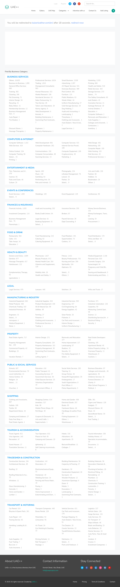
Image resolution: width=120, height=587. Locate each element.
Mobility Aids (41, 272)
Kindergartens (68, 380)
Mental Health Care (44, 261)
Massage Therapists (17, 131)
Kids (38, 405)
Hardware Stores (69, 408)
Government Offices (43, 388)
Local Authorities (16, 374)
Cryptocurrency (69, 154)
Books (65, 405)
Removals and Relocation (98, 117)
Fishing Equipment (70, 416)
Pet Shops (40, 411)
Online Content (16, 151)
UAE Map (51, 11)
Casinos (13, 177)
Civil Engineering (69, 307)
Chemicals (93, 480)
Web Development (43, 111)
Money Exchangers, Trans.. (98, 214)
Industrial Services (70, 301)
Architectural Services (18, 464)
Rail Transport (41, 542)
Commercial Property (18, 348)
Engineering (68, 304)
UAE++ (34, 582)
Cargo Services (95, 514)
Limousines (40, 520)
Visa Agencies (16, 436)
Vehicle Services (69, 508)
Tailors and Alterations (45, 106)
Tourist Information (97, 434)
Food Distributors (96, 236)
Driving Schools (42, 539)
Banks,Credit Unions (44, 213)
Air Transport (94, 520)
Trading (40, 83)
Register (63, 4)
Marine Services (95, 531)
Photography (68, 171)
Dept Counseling (69, 221)
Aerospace (14, 320)
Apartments (67, 439)
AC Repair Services (70, 86)
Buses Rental (42, 511)
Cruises (91, 542)
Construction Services (18, 461)
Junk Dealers (94, 100)
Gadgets (92, 405)
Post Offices (67, 385)
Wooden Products (70, 478)
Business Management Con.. (17, 220)
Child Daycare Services (45, 380)
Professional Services (45, 80)
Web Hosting (94, 151)
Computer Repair (96, 148)
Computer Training (17, 154)
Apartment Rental (96, 345)
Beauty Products (43, 259)
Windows (14, 480)
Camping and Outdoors (19, 416)
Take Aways (15, 241)
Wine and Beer (95, 239)
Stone (12, 326)
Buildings (14, 351)
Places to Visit (42, 436)
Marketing (94, 80)
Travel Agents (16, 434)
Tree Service (41, 103)
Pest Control (68, 92)
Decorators (40, 464)
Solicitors (66, 289)
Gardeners (67, 469)
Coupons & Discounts (44, 416)
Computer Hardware (44, 146)
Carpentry (93, 307)
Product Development (45, 304)
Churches (13, 388)
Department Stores (17, 411)
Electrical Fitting (95, 320)
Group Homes (68, 374)
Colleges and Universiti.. (98, 123)
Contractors (93, 125)
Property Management (45, 348)
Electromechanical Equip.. (44, 470)
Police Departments (70, 388)
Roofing (13, 469)
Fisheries (66, 317)
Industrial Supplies (44, 301)
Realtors (66, 348)
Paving (38, 486)
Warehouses (93, 354)
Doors (65, 483)
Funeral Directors (95, 380)
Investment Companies (19, 213)
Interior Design (15, 100)
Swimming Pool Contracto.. (72, 496)
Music (39, 174)
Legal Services (68, 128)
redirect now (77, 22)
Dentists (14, 259)
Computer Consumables (45, 154)
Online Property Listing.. (98, 348)
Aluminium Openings (70, 480)
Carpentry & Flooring (71, 464)
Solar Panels (68, 315)
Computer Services (70, 143)
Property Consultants (45, 343)
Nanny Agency (41, 109)
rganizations (14, 278)
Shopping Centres (43, 400)
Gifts (91, 400)
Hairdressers (15, 264)
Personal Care (95, 259)
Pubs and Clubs (16, 180)
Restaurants (15, 236)
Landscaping (67, 114)
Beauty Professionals (71, 259)
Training (14, 92)
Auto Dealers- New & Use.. (72, 124)
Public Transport (42, 371)
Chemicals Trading (17, 307)
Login (56, 4)
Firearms (39, 317)
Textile (13, 408)
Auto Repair (14, 117)
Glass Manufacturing (17, 486)
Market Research (43, 94)
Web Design (94, 143)
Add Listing (104, 11)
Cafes (13, 239)
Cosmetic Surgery (96, 261)
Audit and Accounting (70, 111)
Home (33, 11)
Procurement (93, 221)
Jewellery (92, 128)
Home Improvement (71, 343)
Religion (13, 380)
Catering (39, 239)
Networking (94, 146)
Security (92, 323)
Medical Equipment (97, 256)
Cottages (66, 447)
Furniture (67, 94)
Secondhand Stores (96, 414)
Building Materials (96, 461)
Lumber (12, 495)
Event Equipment (70, 194)
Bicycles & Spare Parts (19, 511)
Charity (91, 382)
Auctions (92, 357)
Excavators (66, 489)
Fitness (67, 256)
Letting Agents (41, 357)
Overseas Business (70, 89)
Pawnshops (14, 224)
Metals (65, 486)
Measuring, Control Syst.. (97, 310)
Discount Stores (15, 128)
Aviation (92, 539)
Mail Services (94, 154)
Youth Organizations (70, 382)
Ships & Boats (94, 523)
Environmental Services (19, 371)
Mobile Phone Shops (44, 408)
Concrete (13, 489)
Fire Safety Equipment (71, 354)
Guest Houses (15, 444)
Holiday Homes (95, 436)
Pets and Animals (43, 182)
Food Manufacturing (44, 236)
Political (92, 388)
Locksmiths (93, 486)
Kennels (39, 114)
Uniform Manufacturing (71, 103)
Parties (66, 180)
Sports (39, 171)
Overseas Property (96, 351)
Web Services (16, 146)
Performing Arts (42, 180)
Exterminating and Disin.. (98, 275)
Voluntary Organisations (44, 383)
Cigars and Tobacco (97, 402)
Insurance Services (70, 208)
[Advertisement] (60, 48)
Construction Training (97, 483)
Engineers (39, 128)
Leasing (92, 219)
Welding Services (43, 478)
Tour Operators (42, 434)
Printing (93, 83)
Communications (43, 151)
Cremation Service (96, 103)
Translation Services (17, 447)
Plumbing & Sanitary (97, 469)
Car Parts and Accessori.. (72, 320)
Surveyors (67, 475)
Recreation (14, 439)
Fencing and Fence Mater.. (45, 481)
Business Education (96, 368)
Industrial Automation (98, 304)
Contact (112, 582)
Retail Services (95, 89)
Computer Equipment (71, 151)
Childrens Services (96, 377)
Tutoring (66, 371)
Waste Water (68, 100)
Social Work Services (71, 368)
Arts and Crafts (95, 171)
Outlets (13, 405)
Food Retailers (69, 236)
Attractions (67, 436)
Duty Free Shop (15, 419)
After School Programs (97, 385)
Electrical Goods (69, 402)
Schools (13, 368)
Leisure (66, 177)
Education (92, 111)
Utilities (39, 309)
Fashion (92, 174)
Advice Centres (16, 377)
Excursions (93, 444)
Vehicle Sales (94, 511)
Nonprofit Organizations (72, 377)
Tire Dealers (14, 120)
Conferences (94, 194)
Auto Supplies (94, 120)
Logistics (93, 508)
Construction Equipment (72, 472)
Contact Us (92, 11)
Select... (92, 94)
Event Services (17, 194)
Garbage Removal (96, 106)
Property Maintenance (44, 131)
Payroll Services (69, 219)
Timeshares (67, 117)
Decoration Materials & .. (97, 465)
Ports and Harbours (70, 545)
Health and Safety (96, 86)
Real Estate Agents (18, 337)
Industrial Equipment (18, 301)
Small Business (70, 80)
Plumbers (93, 478)
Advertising (68, 83)
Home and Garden (70, 400)
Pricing (84, 582)
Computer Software (96, 114)
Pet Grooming (15, 97)
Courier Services (69, 528)
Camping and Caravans (45, 439)
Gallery (42, 11)
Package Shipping (69, 517)
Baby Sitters (15, 106)
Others (14, 80)
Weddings (41, 194)
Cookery (66, 241)
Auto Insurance (15, 547)
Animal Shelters (95, 109)
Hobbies (92, 177)
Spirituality (67, 264)
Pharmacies (42, 256)
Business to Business (19, 83)
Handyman (40, 475)
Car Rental (14, 508)
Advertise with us (79, 11)
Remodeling (94, 475)
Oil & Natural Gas (43, 307)
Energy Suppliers (69, 309)
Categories (64, 11)
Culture (13, 182)
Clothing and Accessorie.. (72, 120)
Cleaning (14, 94)
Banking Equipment (43, 221)
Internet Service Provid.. (71, 147)
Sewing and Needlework (98, 272)
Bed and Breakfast (70, 444)
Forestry (92, 489)
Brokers (66, 213)
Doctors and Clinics (18, 256)
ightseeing (40, 444)
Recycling (14, 103)
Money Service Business (97, 209)
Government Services (44, 377)
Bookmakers (94, 180)
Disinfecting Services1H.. (98, 317)
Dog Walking (67, 109)
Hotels (66, 434)
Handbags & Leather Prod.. (72, 412)
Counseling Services (44, 374)
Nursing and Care (70, 261)
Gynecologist (94, 264)
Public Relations (69, 97)
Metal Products (16, 304)
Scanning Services (43, 157)
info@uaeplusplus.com (50, 570)
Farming (39, 315)
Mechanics (67, 539)
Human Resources (43, 92)
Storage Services (96, 92)
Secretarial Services (43, 97)
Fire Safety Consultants (98, 97)
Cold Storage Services (71, 106)
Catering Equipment (44, 241)
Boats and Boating (96, 525)
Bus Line (13, 545)
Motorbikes (40, 517)
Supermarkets (68, 239)
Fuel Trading (93, 419)
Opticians (66, 267)
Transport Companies (45, 508)
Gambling (40, 177)
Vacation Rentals (16, 357)
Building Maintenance (44, 117)
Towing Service (16, 520)
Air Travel (40, 525)
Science (92, 315)
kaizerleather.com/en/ (42, 22)
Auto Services (94, 517)
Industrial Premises (17, 309)
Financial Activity (17, 208)
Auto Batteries (94, 528)
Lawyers (40, 289)
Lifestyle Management (71, 174)
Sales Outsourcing (43, 100)
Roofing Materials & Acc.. (18, 476)
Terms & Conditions (98, 582)
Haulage (39, 545)
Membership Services (18, 109)
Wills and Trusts (95, 289)
